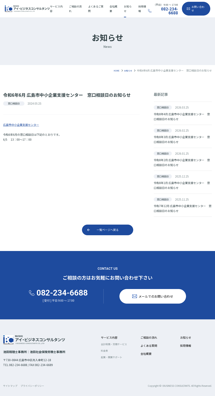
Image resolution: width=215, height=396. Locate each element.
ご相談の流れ (75, 9)
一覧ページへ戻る (108, 230)
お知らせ (128, 9)
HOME (113, 70)
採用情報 (142, 9)
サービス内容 (56, 9)
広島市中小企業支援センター (21, 125)
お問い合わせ (198, 8)
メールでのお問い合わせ (159, 296)
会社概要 (113, 9)
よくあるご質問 (95, 9)
